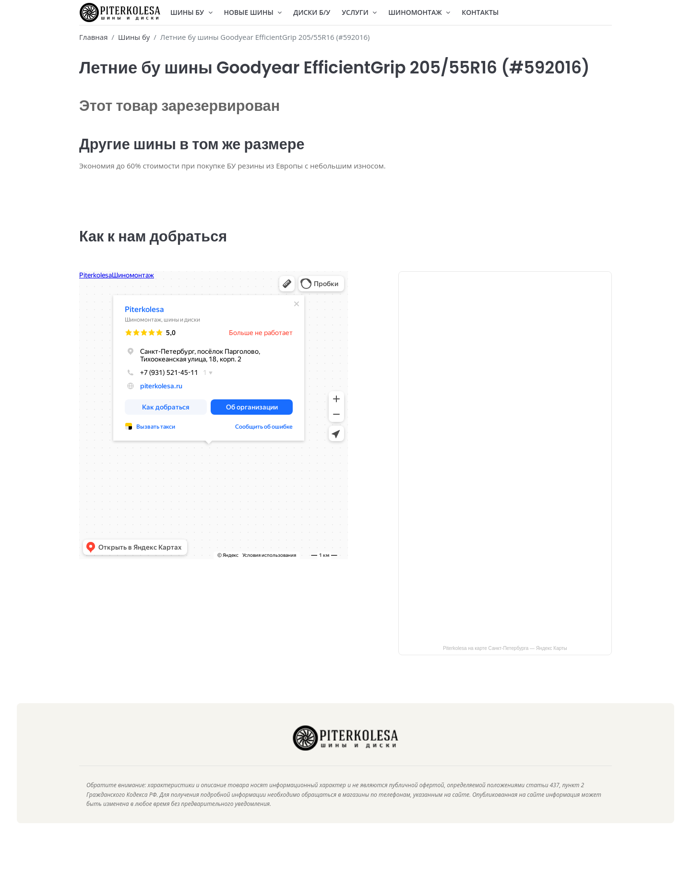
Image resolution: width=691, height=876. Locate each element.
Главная (93, 37)
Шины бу (134, 37)
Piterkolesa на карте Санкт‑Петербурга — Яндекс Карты (505, 662)
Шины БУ (191, 12)
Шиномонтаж (419, 12)
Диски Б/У (311, 12)
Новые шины (253, 12)
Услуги (359, 12)
